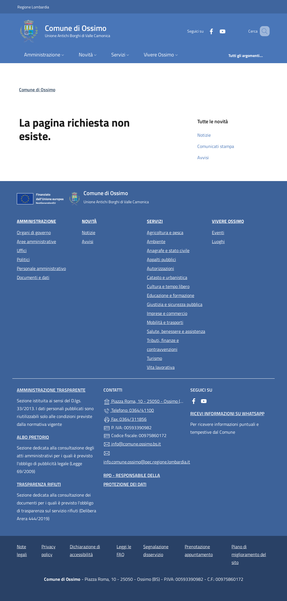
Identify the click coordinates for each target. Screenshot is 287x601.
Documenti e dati (33, 277)
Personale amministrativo (41, 268)
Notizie (204, 135)
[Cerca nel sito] (263, 31)
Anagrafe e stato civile (168, 250)
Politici (23, 259)
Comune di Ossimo (37, 89)
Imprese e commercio (167, 313)
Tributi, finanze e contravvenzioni (163, 345)
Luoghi (218, 241)
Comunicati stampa (215, 146)
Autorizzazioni (160, 268)
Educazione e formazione (170, 295)
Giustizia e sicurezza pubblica (174, 304)
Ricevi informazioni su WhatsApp (227, 413)
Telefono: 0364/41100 (128, 410)
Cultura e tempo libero (168, 286)
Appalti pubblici (161, 259)
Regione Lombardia (33, 7)
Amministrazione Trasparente (51, 390)
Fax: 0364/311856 (125, 419)
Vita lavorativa (161, 367)
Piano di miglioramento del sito (249, 554)
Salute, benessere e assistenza (176, 331)
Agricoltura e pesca (165, 232)
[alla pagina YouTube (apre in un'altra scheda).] (214, 31)
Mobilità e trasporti (165, 322)
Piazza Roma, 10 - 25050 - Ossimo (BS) (143, 401)
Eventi (218, 232)
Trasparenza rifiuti (39, 484)
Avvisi (203, 157)
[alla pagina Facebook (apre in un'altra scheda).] (203, 31)
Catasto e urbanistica (167, 277)
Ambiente (156, 241)
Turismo (154, 358)
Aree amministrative (36, 241)
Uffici (22, 250)
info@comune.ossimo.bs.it (132, 444)
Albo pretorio (33, 437)
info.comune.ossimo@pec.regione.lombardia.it (143, 457)
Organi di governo (34, 232)
